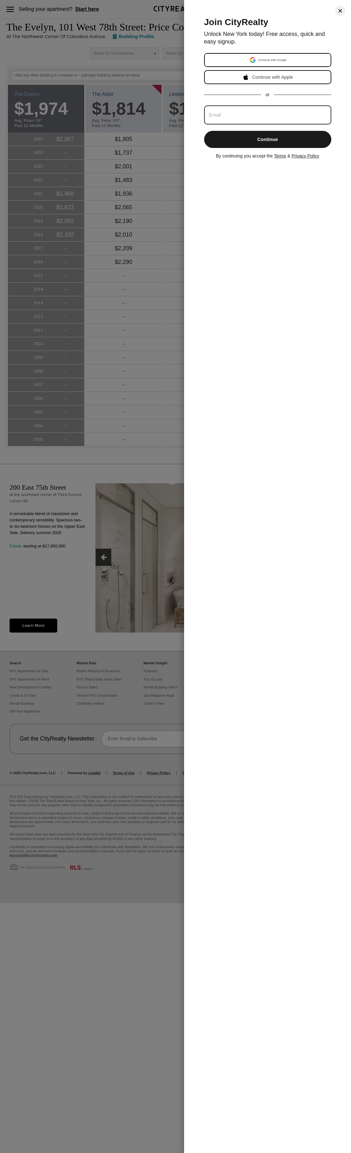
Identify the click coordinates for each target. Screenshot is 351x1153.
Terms (280, 155)
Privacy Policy (305, 155)
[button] (268, 60)
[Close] (340, 11)
